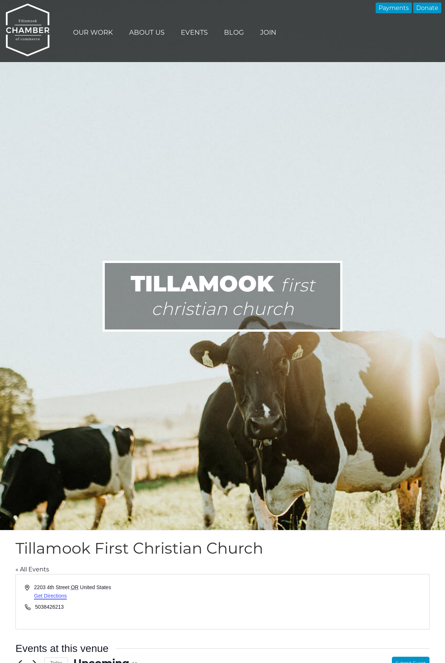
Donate (427, 7)
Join (268, 32)
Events (194, 32)
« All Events (32, 569)
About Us (147, 32)
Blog (234, 32)
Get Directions (50, 596)
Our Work (93, 32)
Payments (394, 7)
